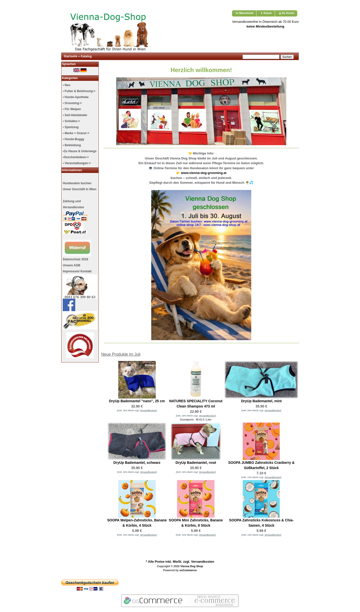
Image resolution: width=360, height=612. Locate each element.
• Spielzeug (71, 127)
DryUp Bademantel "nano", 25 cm (137, 401)
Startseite (71, 56)
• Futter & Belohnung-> (79, 91)
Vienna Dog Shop (191, 566)
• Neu (66, 85)
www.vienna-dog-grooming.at (203, 173)
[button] (244, 13)
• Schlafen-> (71, 121)
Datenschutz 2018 (75, 259)
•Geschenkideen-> (76, 157)
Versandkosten (202, 561)
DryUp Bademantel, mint (261, 401)
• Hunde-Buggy (73, 139)
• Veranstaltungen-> (77, 163)
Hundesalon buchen (77, 183)
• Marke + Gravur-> (76, 133)
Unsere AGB (71, 265)
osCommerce (188, 570)
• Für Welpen (72, 109)
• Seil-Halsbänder (75, 115)
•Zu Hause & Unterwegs (79, 151)
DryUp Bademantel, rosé (196, 463)
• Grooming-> (72, 103)
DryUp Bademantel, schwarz (137, 463)
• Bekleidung (72, 145)
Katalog (86, 56)
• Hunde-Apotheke (76, 97)
